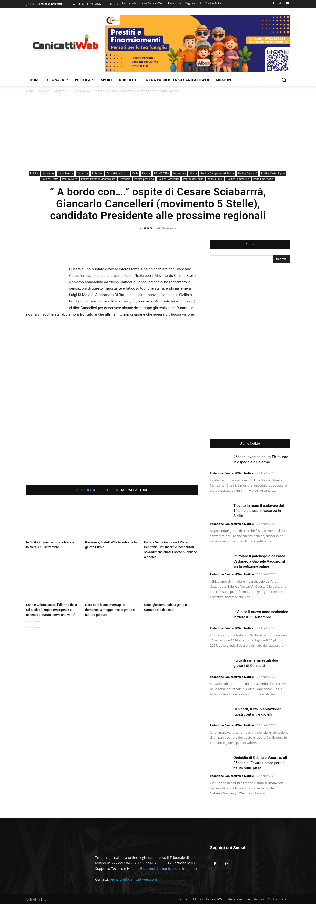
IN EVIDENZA (161, 173)
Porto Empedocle (263, 179)
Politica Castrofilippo (273, 173)
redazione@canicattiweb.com (133, 879)
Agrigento (60, 91)
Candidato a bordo (117, 173)
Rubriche (97, 173)
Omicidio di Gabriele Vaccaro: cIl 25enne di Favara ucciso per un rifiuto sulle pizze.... (260, 762)
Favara (146, 173)
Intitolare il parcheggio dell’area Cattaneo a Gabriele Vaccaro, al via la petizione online (259, 561)
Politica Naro (69, 179)
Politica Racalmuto (168, 179)
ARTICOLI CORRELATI (92, 490)
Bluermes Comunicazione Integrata (168, 868)
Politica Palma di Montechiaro (98, 179)
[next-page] (37, 625)
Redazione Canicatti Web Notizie (232, 473)
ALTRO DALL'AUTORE (131, 490)
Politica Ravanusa (193, 179)
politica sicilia (214, 179)
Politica (44, 91)
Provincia (124, 179)
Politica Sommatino (238, 179)
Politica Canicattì (247, 173)
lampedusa (179, 173)
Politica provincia (144, 179)
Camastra (82, 173)
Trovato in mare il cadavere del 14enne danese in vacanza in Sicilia (258, 510)
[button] (284, 80)
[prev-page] (29, 625)
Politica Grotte (50, 179)
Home (30, 91)
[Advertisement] (158, 133)
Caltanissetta (65, 173)
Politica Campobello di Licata (217, 173)
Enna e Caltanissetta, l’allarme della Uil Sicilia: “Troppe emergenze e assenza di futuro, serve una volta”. (51, 610)
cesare (147, 227)
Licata (193, 173)
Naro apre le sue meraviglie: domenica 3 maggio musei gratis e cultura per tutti (110, 610)
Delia (135, 173)
